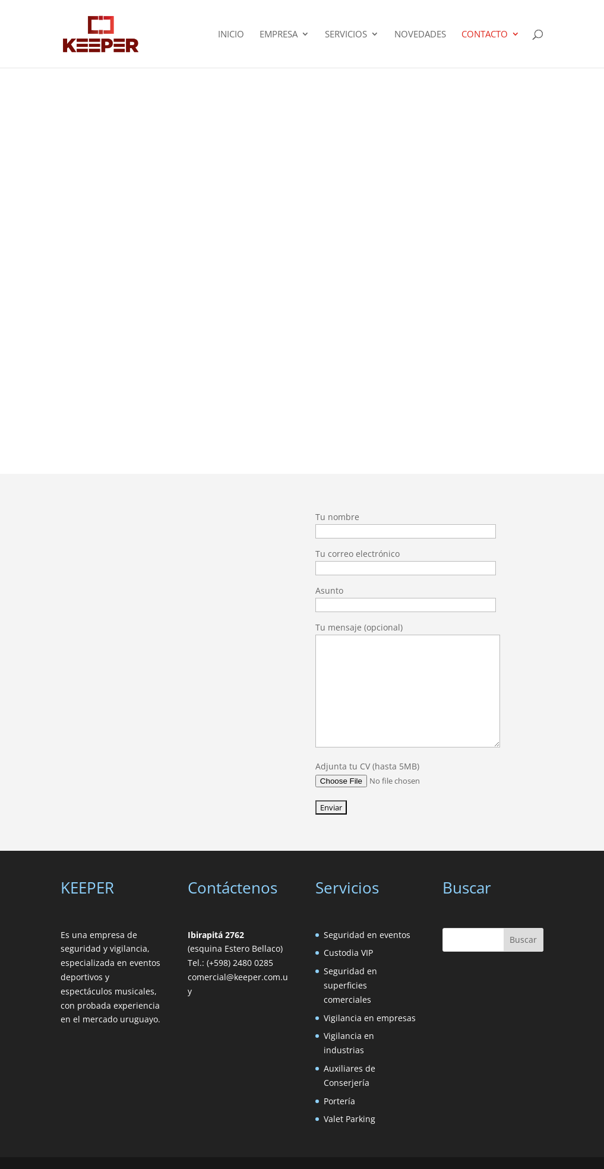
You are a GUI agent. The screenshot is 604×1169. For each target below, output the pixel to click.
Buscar (523, 939)
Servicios (346, 35)
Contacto (484, 35)
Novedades (420, 35)
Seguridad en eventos (367, 934)
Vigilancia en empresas (370, 1018)
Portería (339, 1101)
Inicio (231, 35)
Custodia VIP (348, 952)
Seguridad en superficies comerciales (350, 985)
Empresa (279, 35)
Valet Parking (349, 1118)
